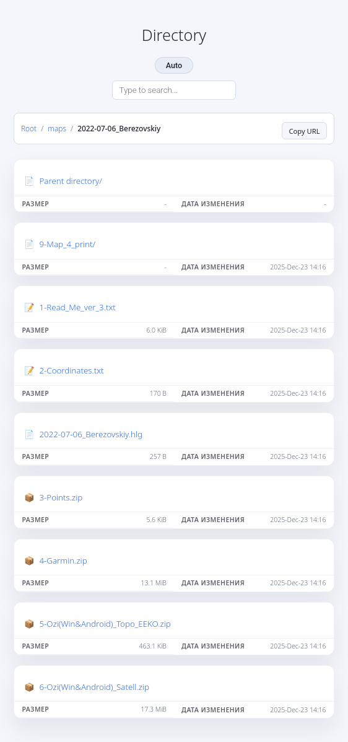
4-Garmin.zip (63, 560)
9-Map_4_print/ (67, 244)
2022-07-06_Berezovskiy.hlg (90, 434)
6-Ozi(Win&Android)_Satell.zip (94, 686)
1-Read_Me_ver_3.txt (77, 307)
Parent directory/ (70, 180)
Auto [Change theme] (174, 65)
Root (29, 128)
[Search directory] (174, 90)
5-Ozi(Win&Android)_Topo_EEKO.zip (104, 623)
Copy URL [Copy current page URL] (304, 131)
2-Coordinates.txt (71, 370)
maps (57, 128)
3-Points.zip (60, 497)
